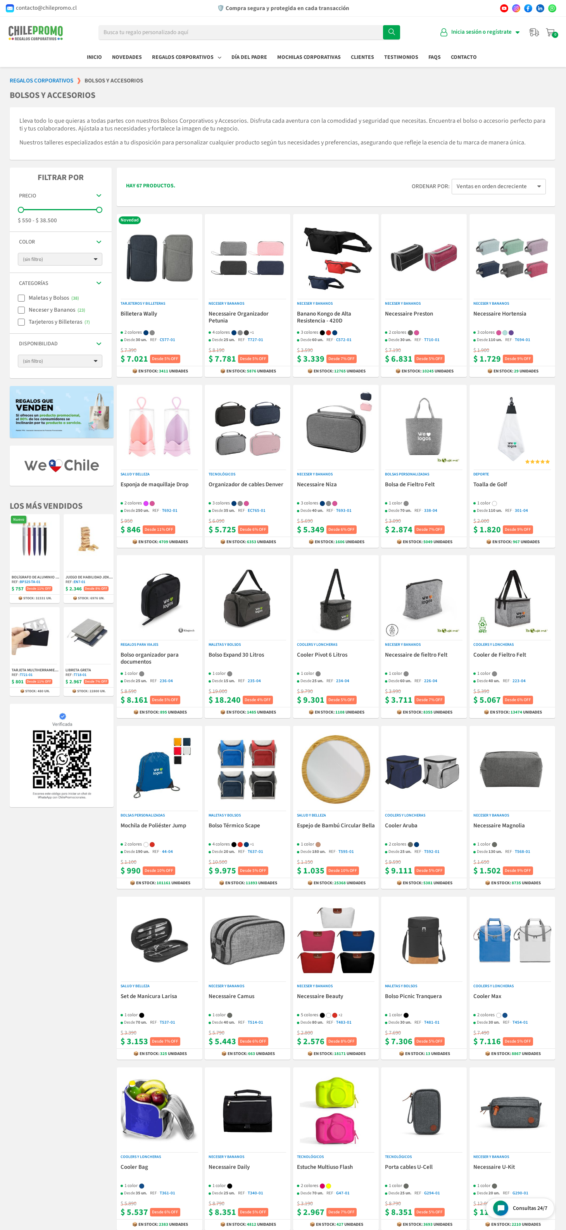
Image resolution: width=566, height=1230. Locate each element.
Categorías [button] (33, 283)
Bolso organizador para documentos (150, 659)
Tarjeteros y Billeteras (143, 303)
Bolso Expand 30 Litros (236, 655)
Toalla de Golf (490, 484)
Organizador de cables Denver (246, 484)
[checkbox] (21, 298)
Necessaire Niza (317, 484)
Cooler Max (487, 996)
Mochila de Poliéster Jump (153, 826)
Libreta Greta (78, 670)
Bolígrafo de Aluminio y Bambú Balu (46, 577)
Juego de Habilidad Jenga (90, 577)
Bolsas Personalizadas (407, 474)
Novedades (127, 57)
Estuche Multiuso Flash (325, 1167)
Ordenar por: (431, 186)
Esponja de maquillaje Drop (154, 484)
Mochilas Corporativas (309, 57)
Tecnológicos (222, 474)
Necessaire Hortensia (499, 314)
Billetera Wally (139, 314)
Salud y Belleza (135, 474)
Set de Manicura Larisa (149, 996)
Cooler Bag (134, 1167)
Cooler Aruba (401, 826)
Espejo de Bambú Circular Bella (336, 826)
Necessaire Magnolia (499, 826)
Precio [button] (27, 196)
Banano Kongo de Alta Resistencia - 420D (324, 317)
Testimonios (401, 57)
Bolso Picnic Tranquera (413, 996)
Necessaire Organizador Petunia (239, 317)
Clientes (362, 57)
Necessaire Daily (229, 1167)
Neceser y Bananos (226, 303)
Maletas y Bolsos (225, 645)
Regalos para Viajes (139, 645)
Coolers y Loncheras (317, 645)
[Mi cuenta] (479, 32)
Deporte (481, 474)
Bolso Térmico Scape (234, 826)
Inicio (94, 57)
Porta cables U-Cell (409, 1167)
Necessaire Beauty (320, 996)
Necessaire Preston (409, 314)
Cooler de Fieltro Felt (499, 655)
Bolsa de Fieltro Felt (410, 484)
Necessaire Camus (231, 996)
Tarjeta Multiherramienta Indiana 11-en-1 (51, 670)
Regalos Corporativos (186, 57)
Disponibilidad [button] (38, 344)
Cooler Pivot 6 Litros (322, 655)
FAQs (434, 57)
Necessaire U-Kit (494, 1167)
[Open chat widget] (520, 1208)
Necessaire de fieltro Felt (416, 655)
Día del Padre (249, 57)
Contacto (464, 57)
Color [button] (27, 242)
